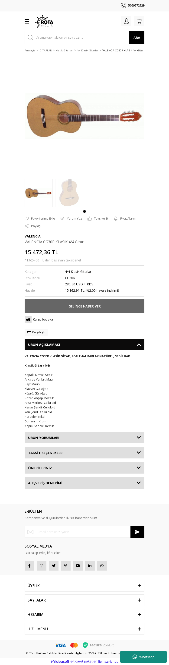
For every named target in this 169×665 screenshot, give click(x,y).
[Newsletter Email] (84, 532)
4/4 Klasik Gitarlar (78, 271)
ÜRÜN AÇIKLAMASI (44, 344)
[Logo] (44, 21)
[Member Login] (126, 21)
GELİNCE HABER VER (84, 306)
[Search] (84, 37)
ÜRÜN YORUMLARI (43, 437)
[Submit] (137, 532)
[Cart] (139, 21)
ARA (136, 37)
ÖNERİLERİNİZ (40, 467)
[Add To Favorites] (40, 218)
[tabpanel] (38, 193)
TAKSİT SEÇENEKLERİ (46, 452)
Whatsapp (143, 656)
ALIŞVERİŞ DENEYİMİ (45, 483)
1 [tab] (84, 211)
